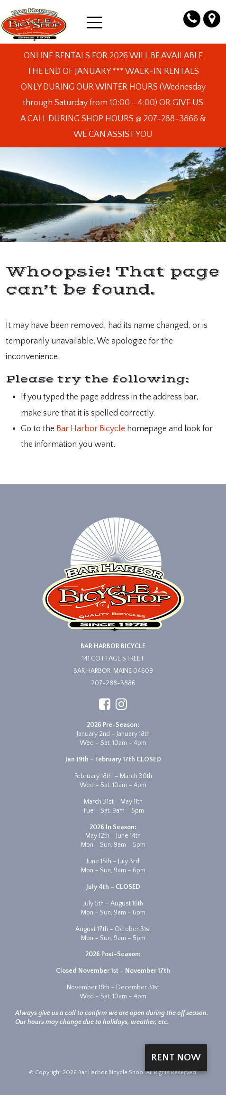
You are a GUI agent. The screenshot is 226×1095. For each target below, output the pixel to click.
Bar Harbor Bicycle (90, 429)
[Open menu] (94, 22)
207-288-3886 (113, 683)
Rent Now (176, 1057)
